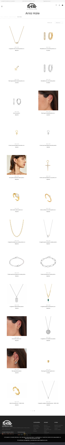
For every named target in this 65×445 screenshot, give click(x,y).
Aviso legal (46, 428)
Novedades (36, 425)
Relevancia (58, 22)
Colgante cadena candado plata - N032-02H (48, 403)
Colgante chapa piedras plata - (17, 306)
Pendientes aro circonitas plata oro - (48, 48)
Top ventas (35, 428)
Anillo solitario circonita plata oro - (48, 209)
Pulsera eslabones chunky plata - (48, 274)
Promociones (36, 426)
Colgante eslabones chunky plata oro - (17, 242)
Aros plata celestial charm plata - (16, 177)
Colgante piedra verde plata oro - (48, 306)
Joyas (34, 429)
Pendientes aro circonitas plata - (48, 81)
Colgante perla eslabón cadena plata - (48, 242)
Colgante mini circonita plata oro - (17, 48)
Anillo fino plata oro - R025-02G (17, 403)
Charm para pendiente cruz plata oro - (48, 177)
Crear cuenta (57, 429)
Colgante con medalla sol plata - (48, 338)
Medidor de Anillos (58, 425)
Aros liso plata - (16, 113)
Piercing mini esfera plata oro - (48, 371)
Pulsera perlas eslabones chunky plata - (17, 274)
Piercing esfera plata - (17, 371)
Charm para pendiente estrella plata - (48, 145)
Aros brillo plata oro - (17, 338)
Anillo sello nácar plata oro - (16, 209)
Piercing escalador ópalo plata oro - (17, 81)
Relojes (35, 431)
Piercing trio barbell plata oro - (48, 113)
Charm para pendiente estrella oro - (17, 145)
